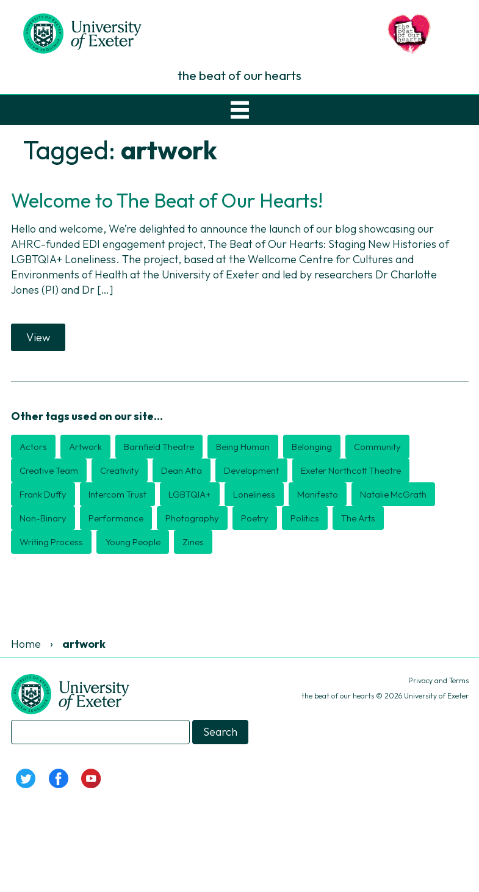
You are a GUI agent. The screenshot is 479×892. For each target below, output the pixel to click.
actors (33, 446)
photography (192, 518)
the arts (358, 518)
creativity (119, 470)
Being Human (243, 446)
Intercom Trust (117, 494)
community (377, 446)
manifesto (317, 494)
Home (26, 644)
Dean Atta (181, 470)
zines (193, 542)
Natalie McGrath (393, 494)
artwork (85, 446)
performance (115, 518)
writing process (51, 542)
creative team (49, 470)
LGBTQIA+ (189, 494)
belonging (312, 446)
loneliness (254, 494)
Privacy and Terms (438, 680)
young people (132, 542)
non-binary (43, 518)
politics (304, 518)
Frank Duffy (43, 494)
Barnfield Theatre (159, 446)
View (38, 337)
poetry (254, 518)
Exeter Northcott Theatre (351, 470)
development (251, 470)
